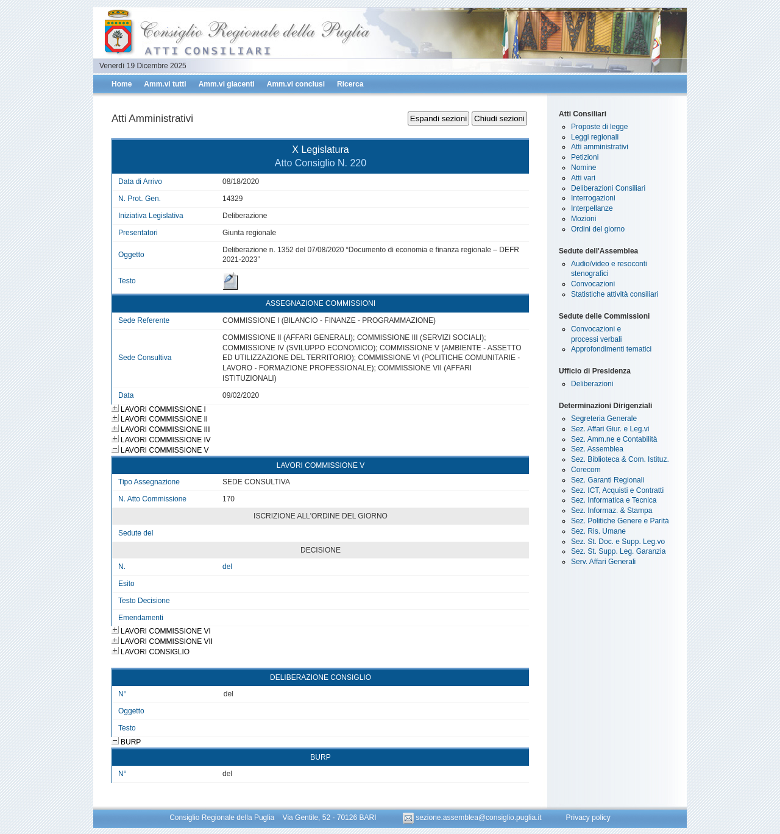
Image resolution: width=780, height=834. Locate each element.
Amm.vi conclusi (296, 84)
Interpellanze (592, 208)
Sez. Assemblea (597, 449)
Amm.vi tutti (165, 84)
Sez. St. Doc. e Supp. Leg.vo (618, 541)
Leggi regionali (595, 137)
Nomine (583, 167)
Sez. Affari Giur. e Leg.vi (610, 429)
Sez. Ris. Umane (598, 531)
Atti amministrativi (599, 147)
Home (122, 84)
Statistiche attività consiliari (614, 294)
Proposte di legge (599, 126)
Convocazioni (593, 284)
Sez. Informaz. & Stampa (611, 510)
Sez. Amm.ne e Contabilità (614, 439)
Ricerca (350, 84)
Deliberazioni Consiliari (608, 188)
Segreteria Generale (604, 418)
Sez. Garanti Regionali (607, 480)
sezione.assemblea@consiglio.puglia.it (473, 817)
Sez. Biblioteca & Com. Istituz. (620, 459)
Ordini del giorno (598, 229)
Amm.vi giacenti (227, 84)
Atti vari (583, 178)
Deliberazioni (592, 384)
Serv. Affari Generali (603, 561)
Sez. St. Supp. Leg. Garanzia (618, 551)
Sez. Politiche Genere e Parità (620, 521)
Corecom (586, 469)
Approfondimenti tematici (611, 349)
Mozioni (583, 218)
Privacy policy (588, 817)
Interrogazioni (593, 198)
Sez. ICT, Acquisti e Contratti (617, 490)
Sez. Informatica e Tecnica (614, 500)
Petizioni (584, 157)
